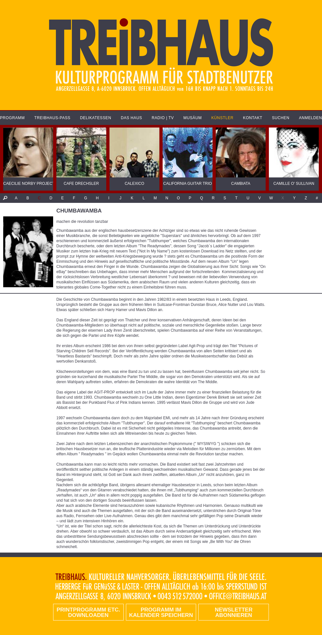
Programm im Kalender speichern (161, 612)
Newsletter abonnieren (233, 612)
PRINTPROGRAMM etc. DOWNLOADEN (88, 612)
